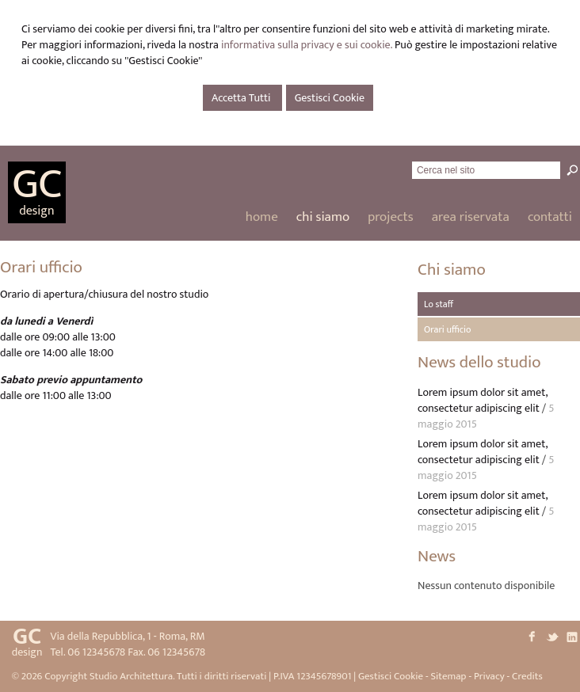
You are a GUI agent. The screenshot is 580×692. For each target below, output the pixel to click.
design (36, 211)
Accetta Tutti (242, 98)
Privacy (489, 676)
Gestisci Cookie (329, 98)
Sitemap (448, 676)
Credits (527, 676)
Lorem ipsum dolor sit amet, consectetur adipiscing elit (483, 400)
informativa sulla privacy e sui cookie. (306, 45)
